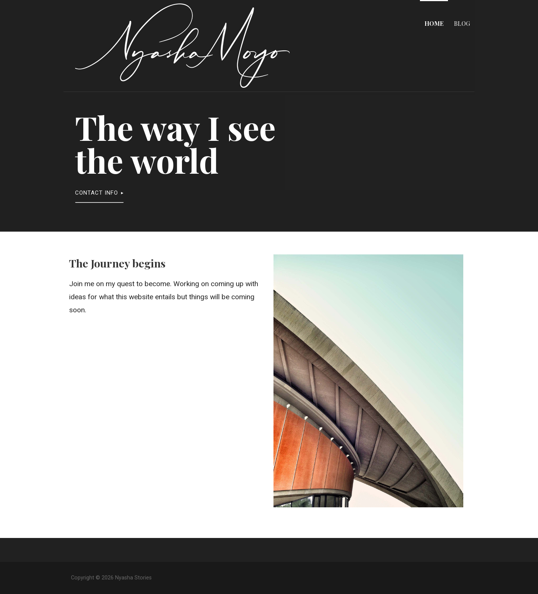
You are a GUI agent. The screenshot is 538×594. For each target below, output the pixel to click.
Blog (462, 23)
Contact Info (96, 192)
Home (433, 23)
